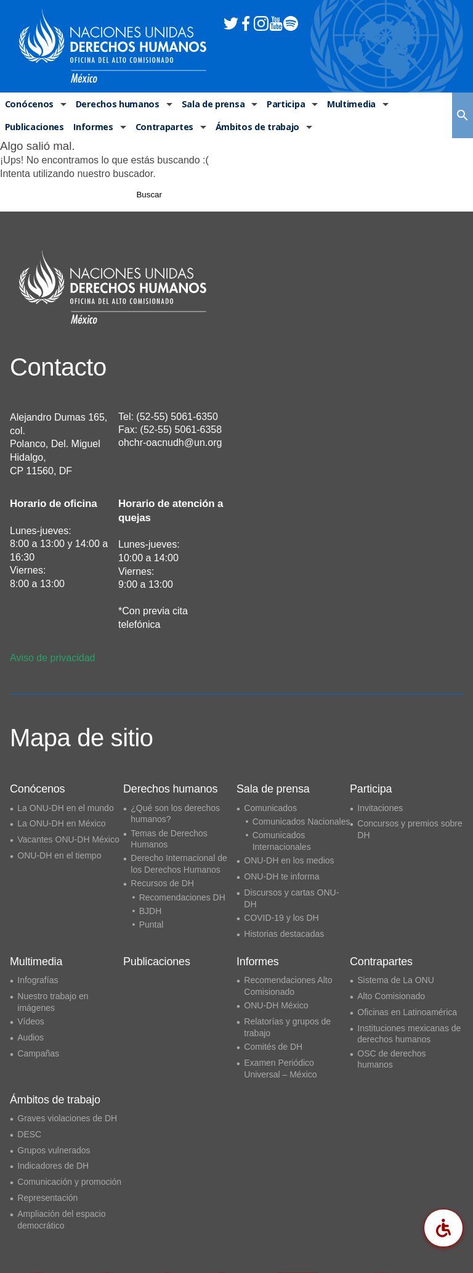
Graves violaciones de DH (67, 1118)
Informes (92, 128)
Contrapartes (163, 128)
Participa (283, 104)
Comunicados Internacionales (282, 841)
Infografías (37, 980)
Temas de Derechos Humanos (169, 839)
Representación (47, 1198)
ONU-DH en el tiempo (59, 855)
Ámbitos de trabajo (255, 128)
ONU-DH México (276, 1005)
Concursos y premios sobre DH (409, 830)
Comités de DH (273, 1047)
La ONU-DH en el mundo (65, 808)
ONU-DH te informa (281, 876)
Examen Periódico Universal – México (280, 1068)
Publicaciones (34, 128)
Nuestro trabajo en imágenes (52, 1002)
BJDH (150, 911)
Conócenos (28, 104)
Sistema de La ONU (395, 980)
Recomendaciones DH (182, 897)
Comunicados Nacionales (301, 821)
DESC (29, 1134)
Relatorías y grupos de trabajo (287, 1027)
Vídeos (30, 1021)
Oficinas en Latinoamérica (407, 1012)
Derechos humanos (115, 104)
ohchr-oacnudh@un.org (170, 442)
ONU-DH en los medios (289, 860)
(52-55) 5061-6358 (181, 429)
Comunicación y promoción (69, 1182)
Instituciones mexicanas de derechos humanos (409, 1034)
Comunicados (270, 808)
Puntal (151, 924)
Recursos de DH (162, 884)
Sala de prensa (210, 104)
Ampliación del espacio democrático (61, 1219)
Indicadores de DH (53, 1166)
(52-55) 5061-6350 (177, 416)
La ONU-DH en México (61, 824)
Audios (30, 1037)
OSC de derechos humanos (391, 1059)
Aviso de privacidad (52, 658)
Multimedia (348, 104)
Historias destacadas (284, 934)
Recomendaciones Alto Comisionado (288, 986)
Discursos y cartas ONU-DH (291, 898)
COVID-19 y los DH (281, 918)
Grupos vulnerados (53, 1150)
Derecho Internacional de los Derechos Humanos (179, 864)
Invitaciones (380, 808)
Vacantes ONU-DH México (68, 839)
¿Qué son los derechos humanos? (175, 814)
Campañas (38, 1053)
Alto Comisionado (391, 996)
